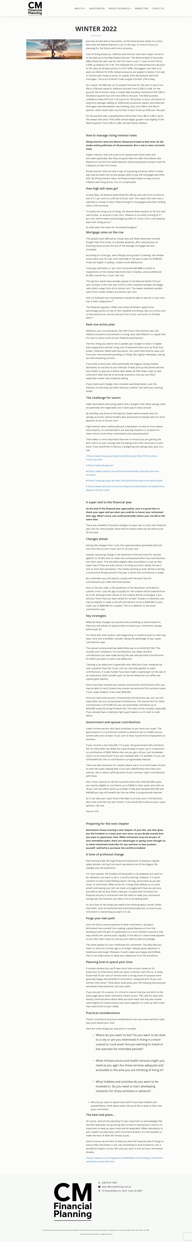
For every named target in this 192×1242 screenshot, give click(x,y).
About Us (80, 8)
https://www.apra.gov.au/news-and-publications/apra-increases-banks (125, 480)
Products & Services (119, 8)
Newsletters (141, 8)
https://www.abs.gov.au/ (101, 465)
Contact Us (158, 8)
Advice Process (97, 8)
